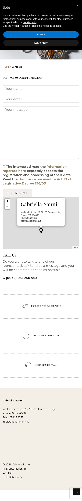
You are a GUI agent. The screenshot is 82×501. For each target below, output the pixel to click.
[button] (77, 5)
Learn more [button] (41, 42)
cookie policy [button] (30, 22)
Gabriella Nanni (13, 400)
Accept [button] (41, 34)
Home (6, 67)
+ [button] (7, 201)
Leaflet (76, 247)
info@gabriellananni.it (16, 421)
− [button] (7, 206)
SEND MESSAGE (17, 193)
